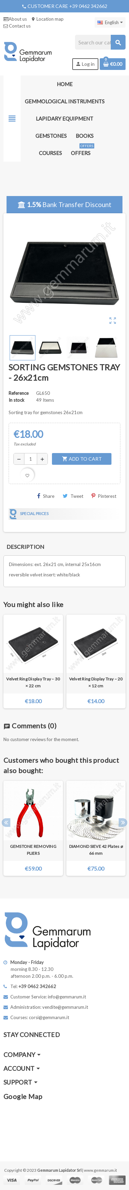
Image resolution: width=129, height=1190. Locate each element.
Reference (19, 393)
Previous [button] (6, 822)
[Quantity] (30, 458)
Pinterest (104, 496)
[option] (33, 831)
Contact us (17, 26)
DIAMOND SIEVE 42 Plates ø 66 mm (96, 850)
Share (45, 496)
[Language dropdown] (110, 22)
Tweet (73, 496)
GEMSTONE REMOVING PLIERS (33, 850)
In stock (16, 400)
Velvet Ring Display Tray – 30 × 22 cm (33, 682)
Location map (47, 19)
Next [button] (123, 822)
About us (15, 19)
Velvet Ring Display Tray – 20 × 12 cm (96, 682)
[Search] (100, 42)
